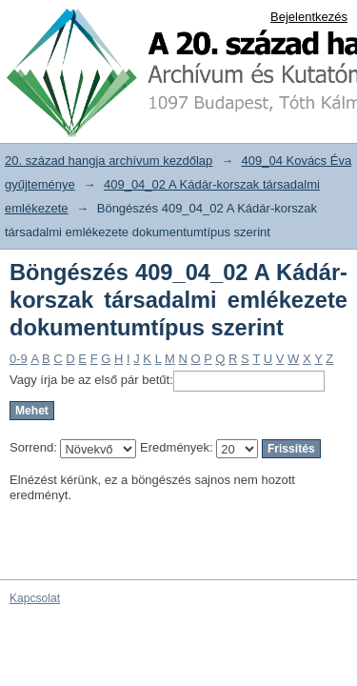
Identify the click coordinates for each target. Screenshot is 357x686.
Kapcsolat (35, 598)
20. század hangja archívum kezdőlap (108, 160)
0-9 (19, 359)
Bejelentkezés (308, 17)
